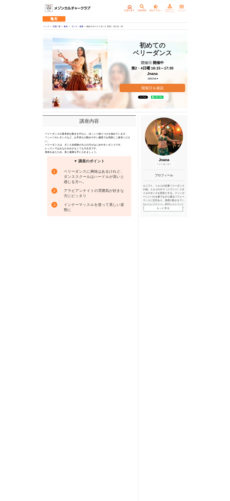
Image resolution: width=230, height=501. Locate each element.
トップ (46, 26)
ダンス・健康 (77, 26)
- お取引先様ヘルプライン (51, 467)
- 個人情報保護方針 (48, 472)
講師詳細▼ (153, 78)
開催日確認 (123, 252)
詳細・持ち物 (115, 424)
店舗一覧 (57, 26)
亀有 (66, 26)
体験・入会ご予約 (109, 403)
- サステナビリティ (48, 463)
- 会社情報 (44, 458)
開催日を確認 (152, 88)
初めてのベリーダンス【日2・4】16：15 (99, 320)
